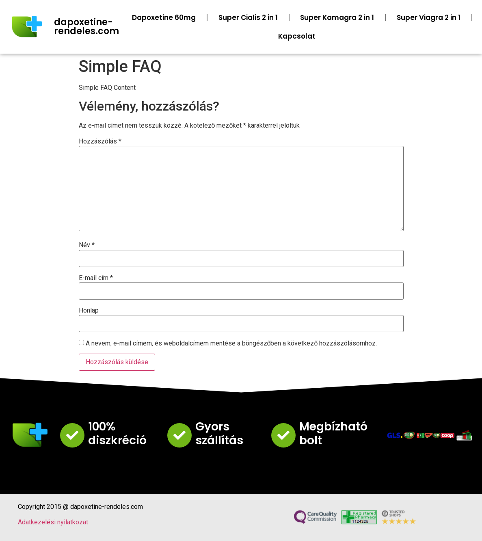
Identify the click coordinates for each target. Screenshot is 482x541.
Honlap (89, 310)
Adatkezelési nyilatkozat (53, 522)
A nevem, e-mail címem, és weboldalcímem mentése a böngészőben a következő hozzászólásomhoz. (231, 343)
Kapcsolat (297, 36)
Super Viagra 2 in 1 (428, 17)
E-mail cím (96, 278)
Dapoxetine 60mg (164, 17)
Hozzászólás (100, 141)
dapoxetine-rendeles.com (86, 26)
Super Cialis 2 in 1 (248, 17)
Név (87, 245)
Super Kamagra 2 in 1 (337, 17)
